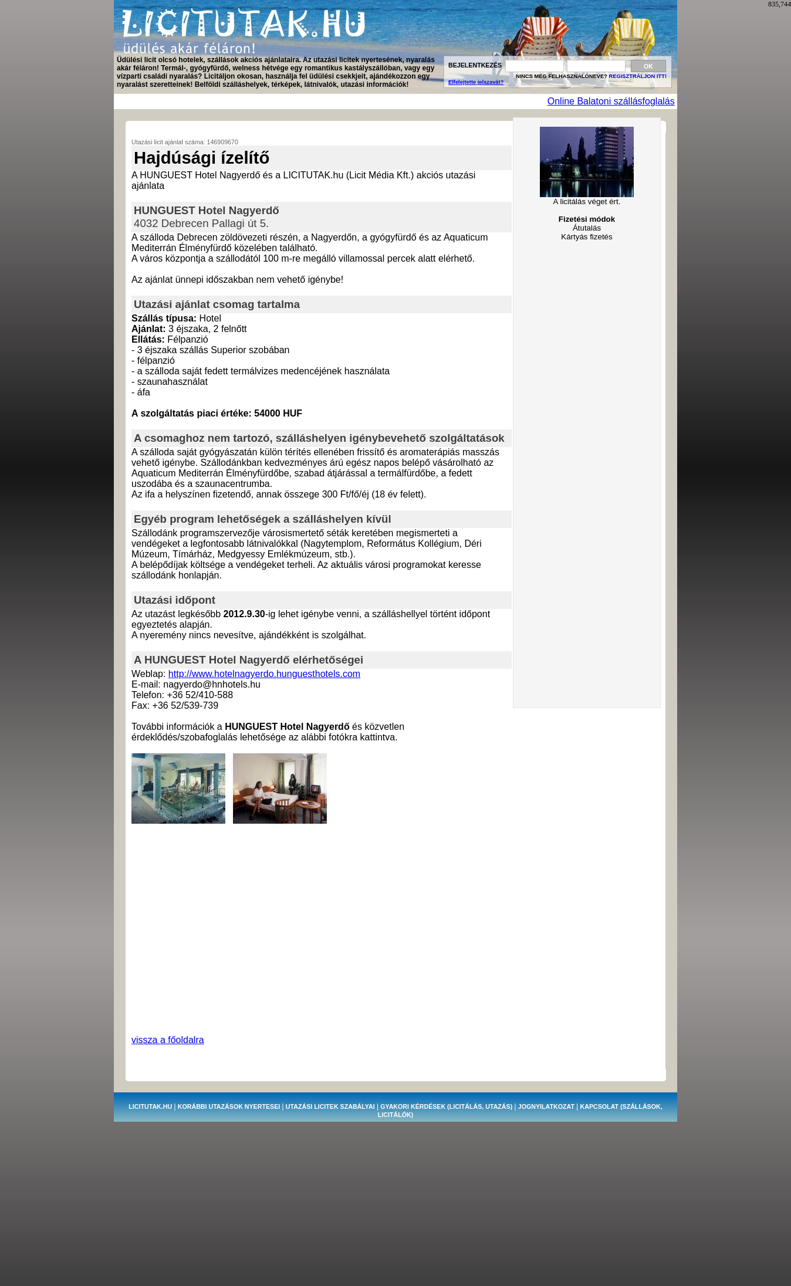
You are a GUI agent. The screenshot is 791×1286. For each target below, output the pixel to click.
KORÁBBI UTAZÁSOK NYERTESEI (229, 1106)
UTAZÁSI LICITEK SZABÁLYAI (330, 1106)
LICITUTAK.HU (150, 1106)
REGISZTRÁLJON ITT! (638, 76)
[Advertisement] (329, 101)
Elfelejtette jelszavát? (475, 82)
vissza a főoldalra (167, 1040)
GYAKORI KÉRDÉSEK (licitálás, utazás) (446, 1106)
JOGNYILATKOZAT (546, 1106)
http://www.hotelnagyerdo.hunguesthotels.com (264, 674)
